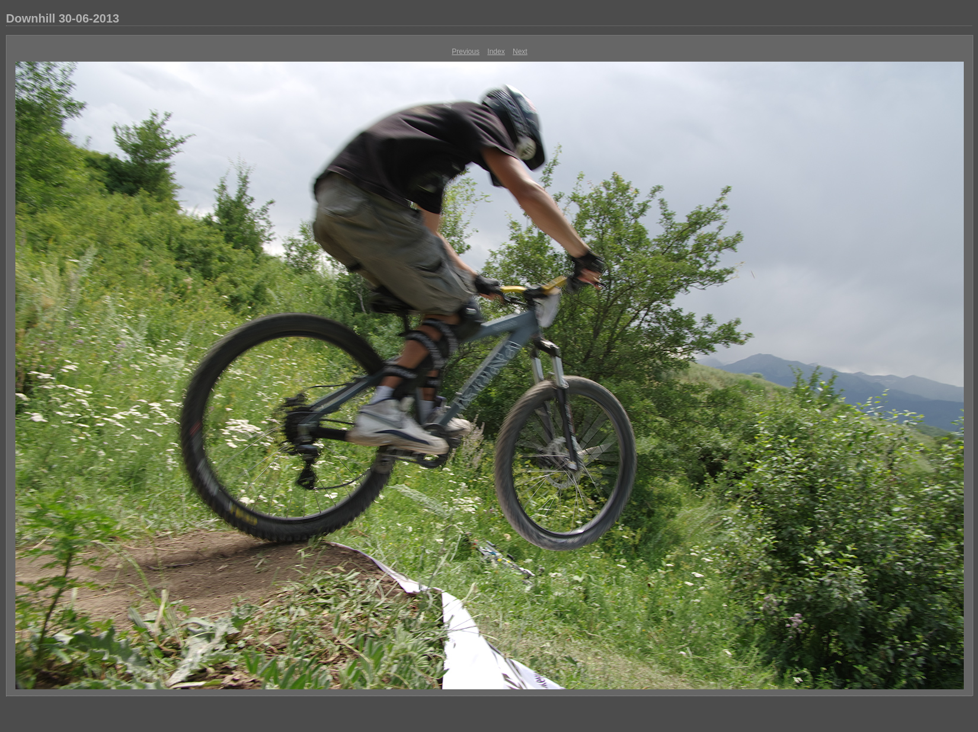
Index (495, 51)
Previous (466, 51)
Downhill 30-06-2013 (62, 18)
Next (520, 51)
